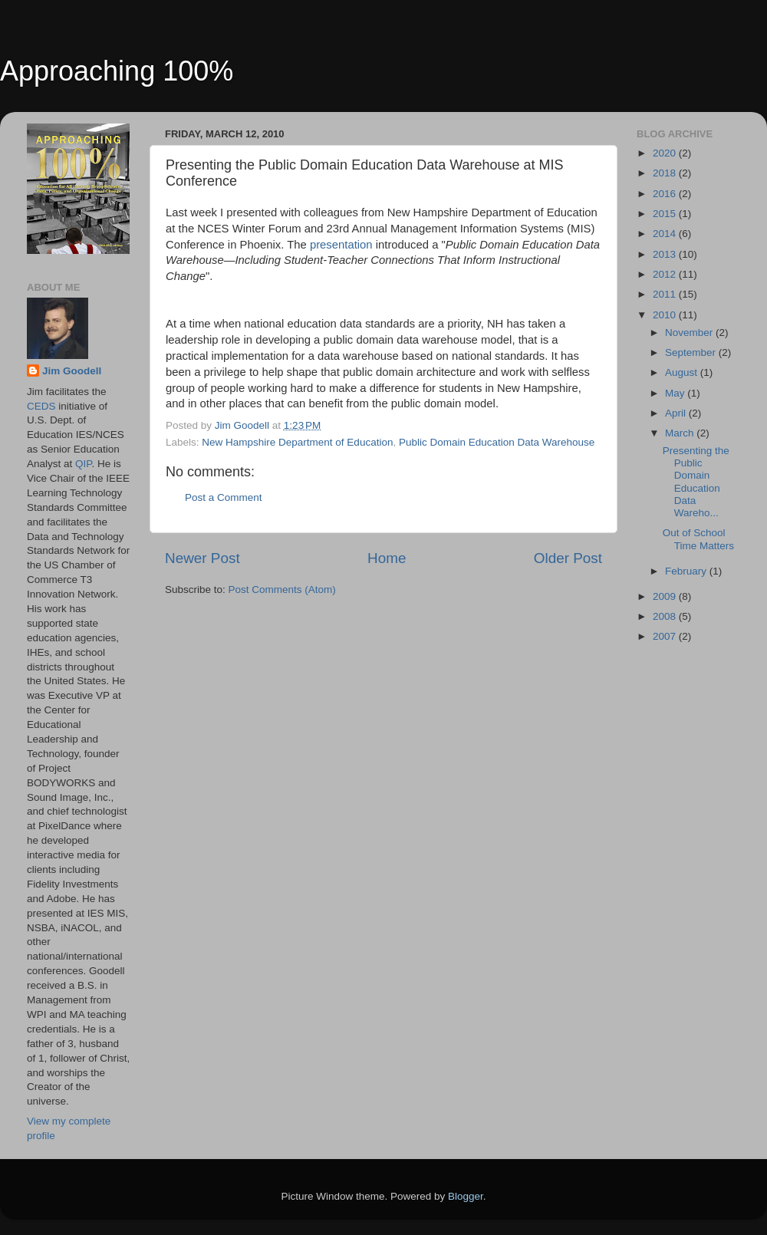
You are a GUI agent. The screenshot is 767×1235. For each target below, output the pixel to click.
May (676, 393)
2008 (666, 616)
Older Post (568, 558)
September (692, 352)
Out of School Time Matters (698, 539)
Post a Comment (223, 497)
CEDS (41, 406)
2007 (666, 636)
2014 (666, 233)
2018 (666, 173)
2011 (666, 294)
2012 (666, 274)
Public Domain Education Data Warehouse (496, 442)
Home (386, 558)
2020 (666, 153)
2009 (666, 596)
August (682, 372)
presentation (343, 245)
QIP (83, 463)
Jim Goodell (71, 371)
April (677, 413)
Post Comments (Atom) (282, 589)
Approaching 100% (116, 71)
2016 (666, 193)
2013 (666, 254)
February (687, 571)
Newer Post (202, 558)
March (680, 433)
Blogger (465, 1196)
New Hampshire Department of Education (297, 442)
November (690, 332)
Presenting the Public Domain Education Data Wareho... (696, 482)
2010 (666, 315)
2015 (666, 213)
